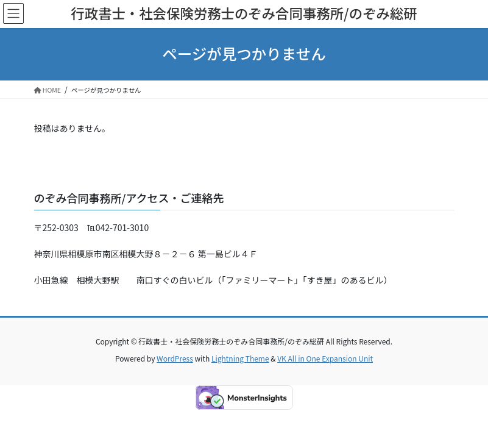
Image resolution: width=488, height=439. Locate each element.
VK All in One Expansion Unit (325, 358)
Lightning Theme (240, 358)
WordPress (175, 358)
